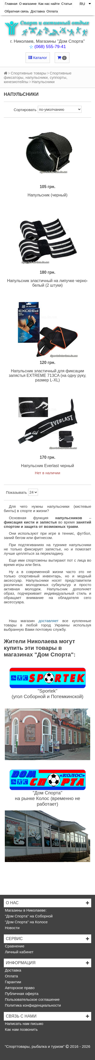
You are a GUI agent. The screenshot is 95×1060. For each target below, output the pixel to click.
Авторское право (19, 988)
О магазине (27, 4)
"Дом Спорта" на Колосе (26, 922)
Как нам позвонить (21, 1029)
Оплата (52, 11)
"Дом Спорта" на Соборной (28, 916)
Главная (11, 4)
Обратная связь (17, 11)
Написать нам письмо (23, 1023)
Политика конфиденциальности (32, 1005)
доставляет (49, 621)
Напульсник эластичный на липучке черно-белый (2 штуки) (47, 283)
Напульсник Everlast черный (47, 466)
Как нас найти (49, 4)
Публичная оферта (21, 993)
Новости (12, 928)
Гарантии (12, 982)
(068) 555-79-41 (50, 46)
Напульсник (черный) (48, 195)
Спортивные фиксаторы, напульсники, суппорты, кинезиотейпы (37, 77)
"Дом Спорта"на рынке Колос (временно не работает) (47, 798)
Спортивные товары (28, 73)
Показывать (16, 492)
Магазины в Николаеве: (25, 910)
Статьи (66, 4)
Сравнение (14, 946)
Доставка (38, 11)
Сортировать (25, 109)
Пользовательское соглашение (32, 999)
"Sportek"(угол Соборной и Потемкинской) (48, 693)
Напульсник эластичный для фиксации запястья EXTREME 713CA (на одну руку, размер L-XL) (47, 375)
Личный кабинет (18, 952)
